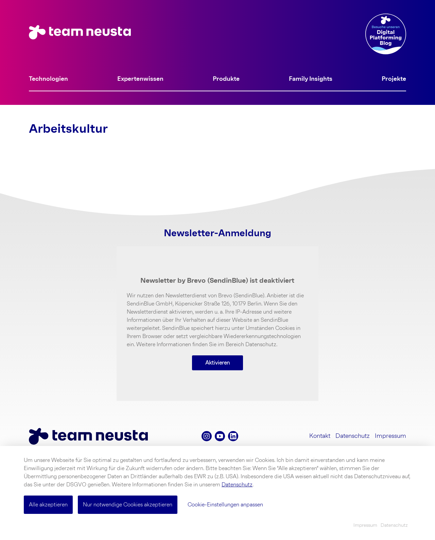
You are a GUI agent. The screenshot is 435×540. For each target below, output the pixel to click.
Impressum (390, 436)
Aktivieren (217, 363)
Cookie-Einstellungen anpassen (225, 504)
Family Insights (310, 79)
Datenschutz (352, 436)
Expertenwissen (140, 79)
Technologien (48, 79)
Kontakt (319, 436)
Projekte (394, 79)
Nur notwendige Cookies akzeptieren (127, 504)
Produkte (226, 79)
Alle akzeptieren (48, 504)
